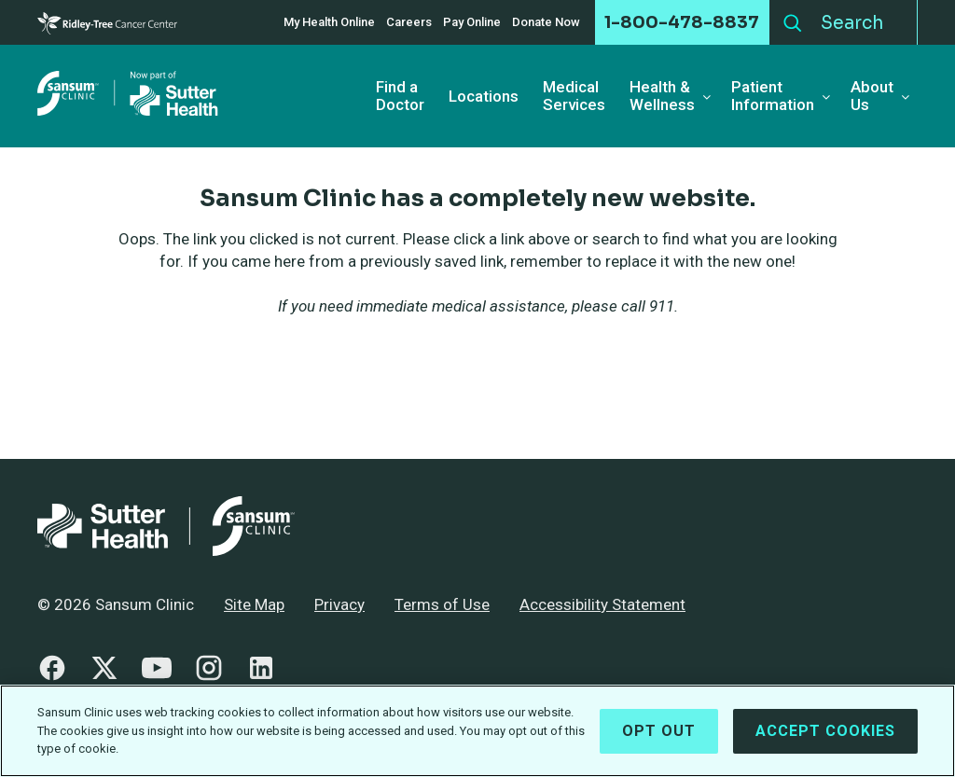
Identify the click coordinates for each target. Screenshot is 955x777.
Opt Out (659, 740)
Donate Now (546, 22)
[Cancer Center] (107, 22)
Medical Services (574, 95)
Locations (484, 96)
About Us (872, 95)
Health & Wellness (662, 95)
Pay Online (472, 22)
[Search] (864, 22)
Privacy (339, 604)
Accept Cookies (825, 740)
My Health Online (329, 22)
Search (792, 18)
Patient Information (772, 95)
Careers (409, 22)
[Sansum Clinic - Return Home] (130, 95)
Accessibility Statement (602, 604)
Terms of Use (442, 604)
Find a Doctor (400, 95)
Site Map (254, 604)
